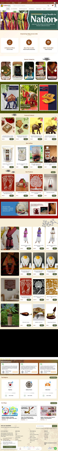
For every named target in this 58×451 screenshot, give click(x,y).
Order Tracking (13, 3)
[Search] (31, 6)
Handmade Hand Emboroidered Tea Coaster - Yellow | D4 (22, 136)
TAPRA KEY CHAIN (25, 322)
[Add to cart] (11, 139)
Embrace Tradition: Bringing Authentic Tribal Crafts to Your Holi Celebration (9, 418)
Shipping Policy (32, 440)
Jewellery (16, 439)
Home (8, 8)
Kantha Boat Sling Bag (50, 192)
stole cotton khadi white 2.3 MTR (51, 246)
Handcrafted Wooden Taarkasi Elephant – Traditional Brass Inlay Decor (50, 137)
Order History (46, 434)
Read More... (5, 420)
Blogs (44, 8)
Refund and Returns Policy (34, 434)
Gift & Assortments (18, 440)
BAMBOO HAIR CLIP (38, 322)
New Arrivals (31, 8)
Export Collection (23, 8)
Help (30, 442)
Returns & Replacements (34, 439)
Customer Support (20, 3)
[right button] (56, 20)
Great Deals (38, 8)
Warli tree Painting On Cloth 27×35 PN (36, 193)
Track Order (46, 437)
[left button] (2, 20)
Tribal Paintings (17, 437)
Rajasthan (10, 389)
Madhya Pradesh (29, 389)
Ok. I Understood (9, 446)
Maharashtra (47, 389)
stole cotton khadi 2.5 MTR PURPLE (38, 246)
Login (16, 434)
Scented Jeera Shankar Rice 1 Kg (8, 164)
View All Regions (53, 377)
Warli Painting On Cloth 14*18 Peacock (39, 297)
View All (53, 172)
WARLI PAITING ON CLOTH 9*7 (52, 297)
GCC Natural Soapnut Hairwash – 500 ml (50, 164)
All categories (14, 8)
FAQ (45, 439)
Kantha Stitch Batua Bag (22, 192)
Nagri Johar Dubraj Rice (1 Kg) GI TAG (22, 164)
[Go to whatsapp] (55, 448)
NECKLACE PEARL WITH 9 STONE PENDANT (26, 271)
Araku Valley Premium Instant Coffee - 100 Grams (36, 164)
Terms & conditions (33, 437)
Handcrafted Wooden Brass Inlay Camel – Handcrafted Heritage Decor (36, 137)
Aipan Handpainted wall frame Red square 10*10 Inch (8, 193)
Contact (49, 8)
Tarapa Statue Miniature (52, 322)
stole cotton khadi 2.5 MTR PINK (25, 246)
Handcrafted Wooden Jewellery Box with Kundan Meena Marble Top (7, 137)
